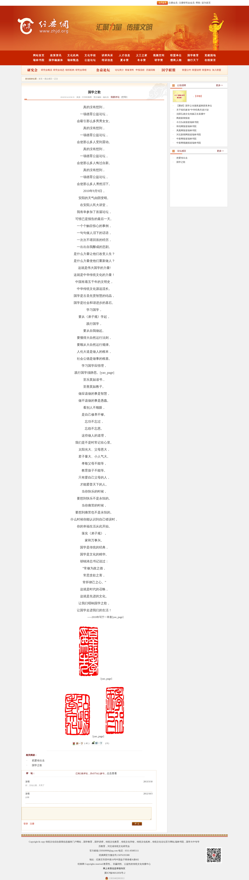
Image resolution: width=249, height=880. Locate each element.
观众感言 (48, 79)
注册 (32, 824)
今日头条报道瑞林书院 (187, 122)
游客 (27, 781)
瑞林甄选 (73, 60)
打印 (124, 97)
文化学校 (90, 55)
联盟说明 (196, 70)
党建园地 (210, 55)
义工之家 (141, 55)
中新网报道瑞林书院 (186, 139)
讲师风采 (107, 55)
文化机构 (73, 55)
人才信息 (124, 55)
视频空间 (159, 55)
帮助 (198, 3)
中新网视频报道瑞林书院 (188, 143)
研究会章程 (81, 70)
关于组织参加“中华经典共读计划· (192, 110)
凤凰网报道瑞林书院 (186, 130)
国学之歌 (37, 765)
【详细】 (198, 96)
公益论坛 (90, 60)
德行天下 (193, 60)
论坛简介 (119, 70)
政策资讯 (56, 55)
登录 (26, 824)
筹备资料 (129, 70)
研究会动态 (58, 70)
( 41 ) (86, 743)
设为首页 (206, 3)
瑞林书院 (38, 60)
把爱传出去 (38, 760)
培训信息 (107, 60)
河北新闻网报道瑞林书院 (188, 134)
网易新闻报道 (183, 118)
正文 (56, 79)
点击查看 (112, 773)
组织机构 (69, 70)
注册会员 (173, 3)
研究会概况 (46, 70)
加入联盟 (216, 70)
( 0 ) (107, 743)
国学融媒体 (56, 60)
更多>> (219, 85)
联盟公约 (186, 70)
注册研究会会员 (187, 3)
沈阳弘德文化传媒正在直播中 (190, 114)
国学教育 (193, 55)
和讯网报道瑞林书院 (186, 126)
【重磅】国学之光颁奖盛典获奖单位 (194, 106)
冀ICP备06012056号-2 (114, 873)
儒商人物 (176, 60)
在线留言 (210, 60)
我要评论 (115, 97)
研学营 (159, 60)
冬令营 (141, 60)
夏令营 (124, 60)
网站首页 (38, 55)
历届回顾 (150, 70)
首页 (40, 79)
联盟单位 (176, 55)
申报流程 (140, 70)
